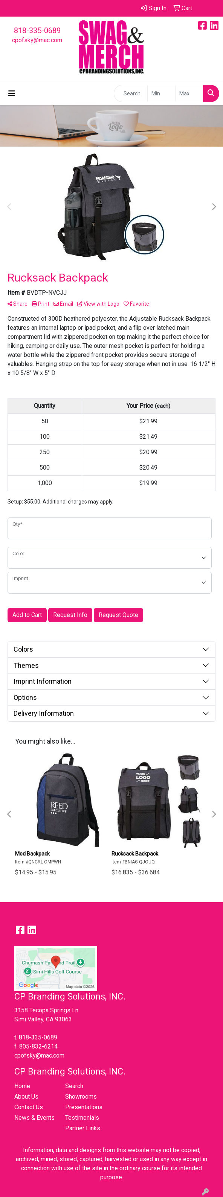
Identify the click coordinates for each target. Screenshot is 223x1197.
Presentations (83, 1107)
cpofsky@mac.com (37, 40)
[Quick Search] (131, 93)
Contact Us (28, 1107)
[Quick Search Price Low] (161, 93)
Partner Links (82, 1128)
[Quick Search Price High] (189, 93)
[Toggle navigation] (12, 93)
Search (74, 1086)
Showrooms (81, 1096)
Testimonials (82, 1117)
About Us (26, 1096)
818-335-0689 (37, 30)
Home (22, 1086)
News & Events (34, 1117)
